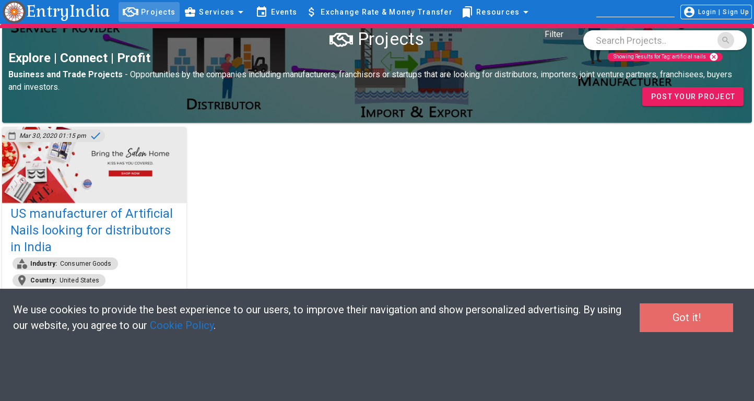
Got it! (687, 317)
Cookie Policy (182, 325)
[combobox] (665, 40)
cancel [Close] (713, 57)
